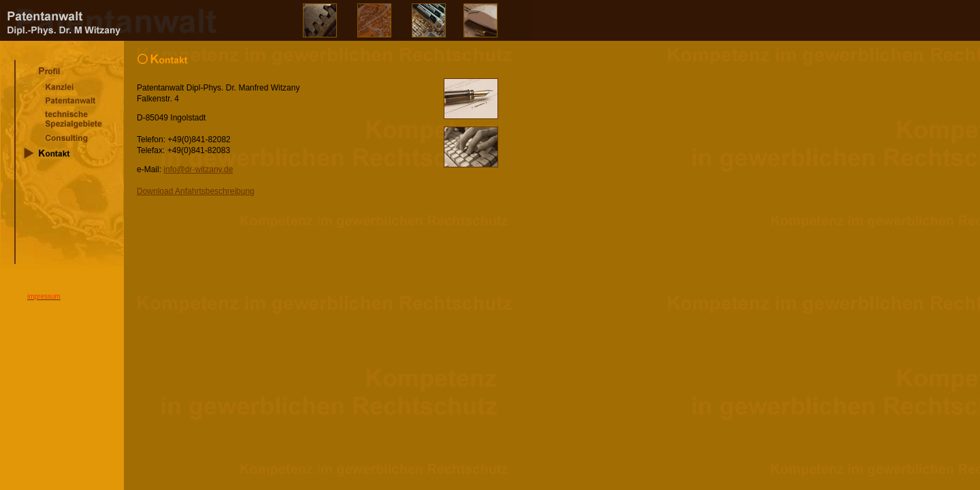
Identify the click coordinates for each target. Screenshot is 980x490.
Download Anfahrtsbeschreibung (196, 191)
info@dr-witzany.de (198, 169)
